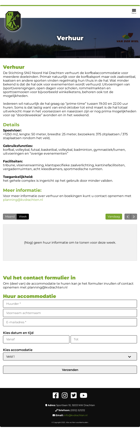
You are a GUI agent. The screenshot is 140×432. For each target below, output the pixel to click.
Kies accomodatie (17, 350)
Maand (10, 216)
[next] (134, 217)
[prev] (128, 217)
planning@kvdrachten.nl (23, 200)
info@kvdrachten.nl (75, 415)
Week (23, 216)
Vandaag (114, 216)
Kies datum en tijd (18, 333)
